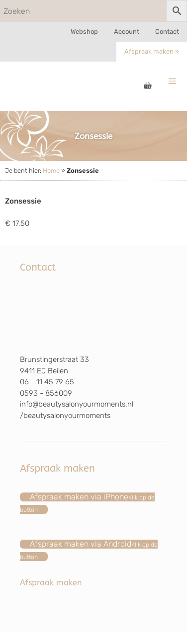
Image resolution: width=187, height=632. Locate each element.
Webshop (84, 31)
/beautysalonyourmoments (65, 415)
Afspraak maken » (151, 51)
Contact (167, 31)
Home (51, 170)
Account (126, 31)
